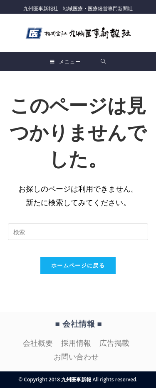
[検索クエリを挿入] (78, 231)
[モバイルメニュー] (65, 61)
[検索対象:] (103, 61)
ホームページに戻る (78, 265)
